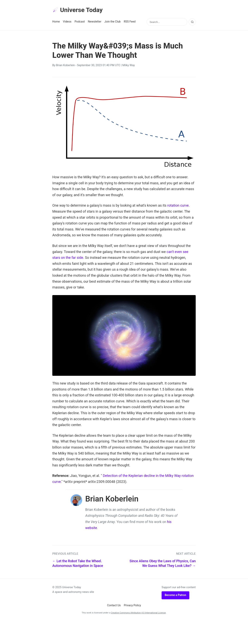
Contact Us (114, 605)
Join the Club (112, 21)
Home (56, 21)
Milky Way (128, 65)
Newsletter (94, 21)
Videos (67, 21)
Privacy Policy (132, 605)
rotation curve (178, 205)
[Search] (192, 21)
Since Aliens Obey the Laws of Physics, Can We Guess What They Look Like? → (163, 563)
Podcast (80, 21)
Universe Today (77, 10)
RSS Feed (130, 21)
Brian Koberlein (65, 65)
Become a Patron (175, 595)
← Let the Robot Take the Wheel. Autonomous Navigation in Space (77, 563)
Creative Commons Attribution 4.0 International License (138, 612)
